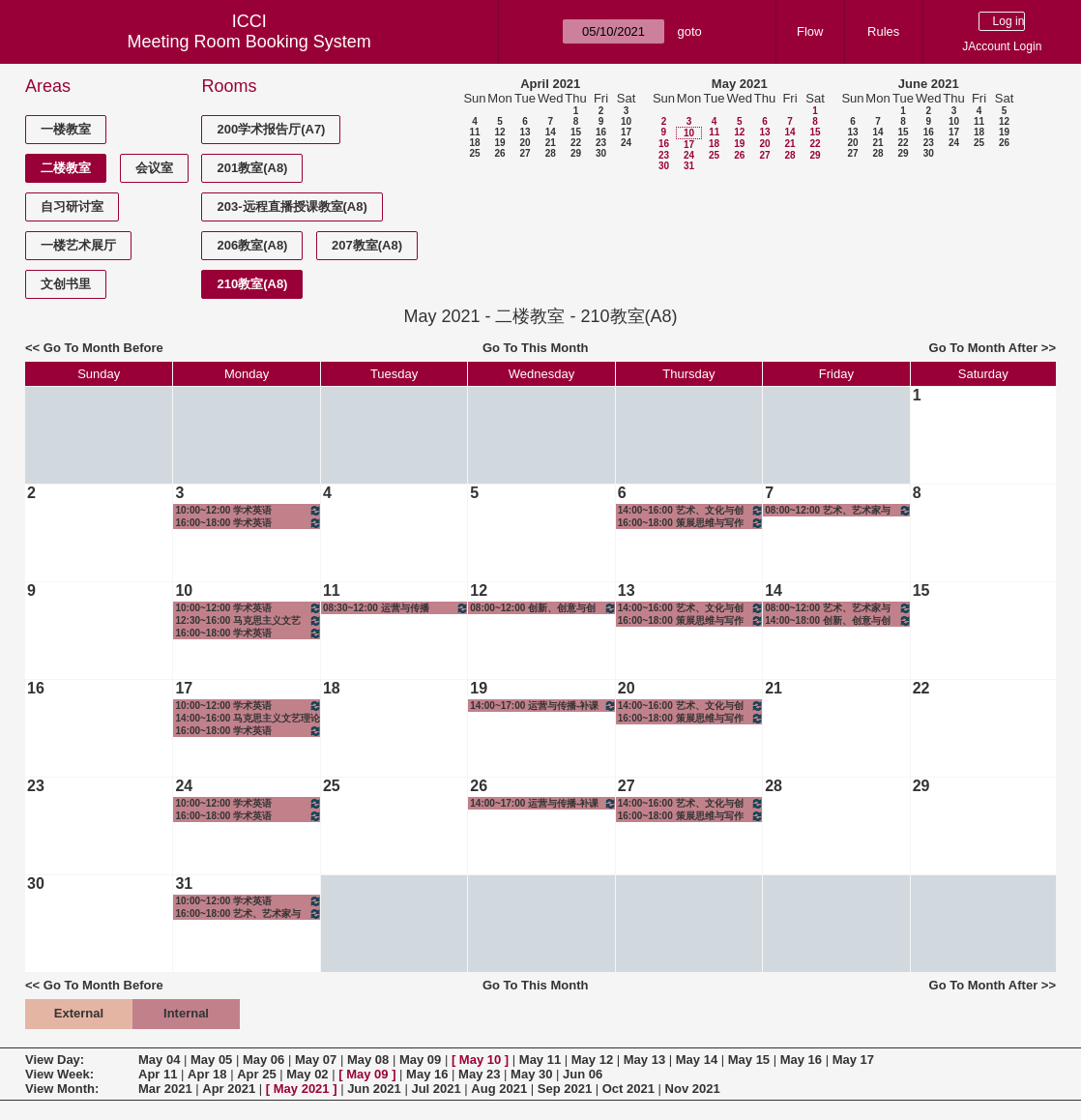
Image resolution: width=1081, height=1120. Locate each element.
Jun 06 (582, 1074)
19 (499, 142)
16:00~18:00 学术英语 (248, 522)
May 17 (853, 1059)
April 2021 (550, 83)
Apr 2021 (228, 1088)
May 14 (696, 1059)
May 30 (531, 1074)
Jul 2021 (435, 1088)
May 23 (479, 1074)
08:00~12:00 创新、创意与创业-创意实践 (543, 608)
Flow (810, 31)
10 (626, 121)
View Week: (59, 1074)
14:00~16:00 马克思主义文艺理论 (247, 718)
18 (474, 142)
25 (474, 153)
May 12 (592, 1059)
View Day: (54, 1059)
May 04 (159, 1059)
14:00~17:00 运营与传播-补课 (543, 705)
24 (626, 142)
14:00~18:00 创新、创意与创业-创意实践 (838, 620)
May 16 (801, 1059)
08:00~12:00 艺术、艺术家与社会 (838, 510)
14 (550, 132)
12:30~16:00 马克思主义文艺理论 (248, 620)
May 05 (211, 1059)
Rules (883, 31)
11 (474, 132)
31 (689, 166)
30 (601, 153)
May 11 (540, 1059)
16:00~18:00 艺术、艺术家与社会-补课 (248, 913)
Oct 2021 (628, 1088)
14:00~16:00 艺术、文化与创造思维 (691, 510)
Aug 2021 (499, 1088)
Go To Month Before (103, 347)
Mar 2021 (165, 1088)
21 (550, 142)
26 (499, 153)
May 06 (263, 1059)
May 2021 (740, 83)
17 (626, 132)
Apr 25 (256, 1074)
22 (575, 142)
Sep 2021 (565, 1088)
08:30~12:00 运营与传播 (396, 608)
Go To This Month (535, 347)
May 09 (420, 1059)
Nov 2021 (692, 1088)
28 (550, 153)
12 (499, 132)
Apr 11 (157, 1074)
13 (524, 132)
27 (524, 153)
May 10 (480, 1059)
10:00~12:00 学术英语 (248, 510)
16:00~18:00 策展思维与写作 (691, 522)
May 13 (644, 1059)
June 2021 (928, 83)
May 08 (368, 1059)
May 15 (749, 1059)
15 (575, 132)
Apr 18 (207, 1074)
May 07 (315, 1059)
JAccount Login (1001, 46)
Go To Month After (983, 347)
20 (524, 142)
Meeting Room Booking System (249, 41)
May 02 (307, 1074)
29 (575, 153)
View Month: (62, 1088)
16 (601, 132)
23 (601, 142)
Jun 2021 (374, 1088)
